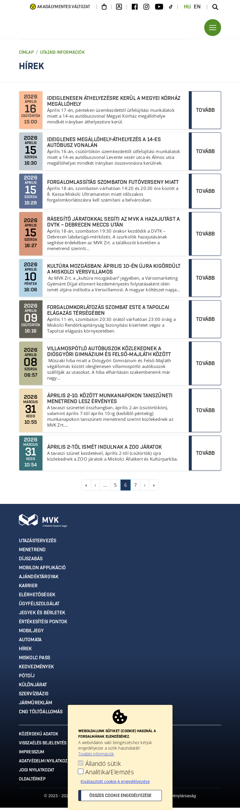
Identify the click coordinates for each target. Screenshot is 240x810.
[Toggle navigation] (212, 28)
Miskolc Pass (34, 660)
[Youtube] (159, 6)
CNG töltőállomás (41, 714)
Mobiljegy (31, 633)
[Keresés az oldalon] (215, 7)
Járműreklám (35, 705)
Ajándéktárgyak (39, 579)
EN (197, 7)
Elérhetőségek (37, 597)
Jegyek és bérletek (42, 615)
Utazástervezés (37, 543)
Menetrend (32, 552)
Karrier (28, 588)
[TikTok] (171, 6)
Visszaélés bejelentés (43, 745)
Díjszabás (31, 561)
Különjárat (33, 687)
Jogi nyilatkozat (36, 772)
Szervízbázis (33, 696)
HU (187, 7)
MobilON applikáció (42, 570)
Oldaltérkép (32, 781)
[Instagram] (146, 6)
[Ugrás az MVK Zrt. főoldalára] (77, 29)
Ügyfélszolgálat (39, 606)
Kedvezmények (36, 669)
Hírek (25, 651)
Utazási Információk (62, 55)
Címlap (26, 55)
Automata (30, 642)
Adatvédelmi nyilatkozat (45, 763)
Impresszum (32, 754)
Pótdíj (27, 678)
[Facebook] (134, 6)
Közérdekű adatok (38, 736)
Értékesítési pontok (43, 624)
